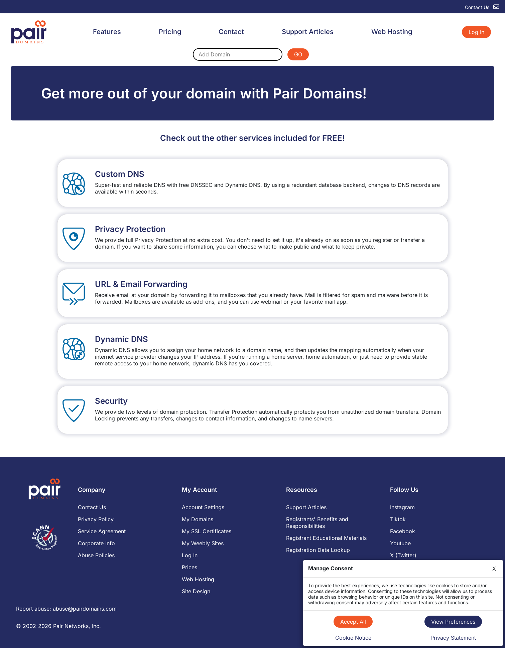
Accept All (353, 621)
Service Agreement (102, 531)
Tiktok (398, 519)
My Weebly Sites (203, 543)
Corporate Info (96, 543)
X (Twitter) (403, 555)
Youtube (400, 543)
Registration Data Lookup (318, 550)
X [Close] (494, 568)
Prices (189, 567)
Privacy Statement (453, 637)
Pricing (170, 32)
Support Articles (308, 32)
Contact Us (92, 507)
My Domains (197, 519)
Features (107, 32)
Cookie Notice (353, 637)
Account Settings (203, 507)
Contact (231, 32)
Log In (476, 32)
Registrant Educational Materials (326, 538)
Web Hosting (391, 32)
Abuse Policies (96, 555)
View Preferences (453, 621)
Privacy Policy (96, 519)
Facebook (402, 531)
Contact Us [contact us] (482, 7)
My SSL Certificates (206, 531)
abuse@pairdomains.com (85, 608)
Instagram (402, 507)
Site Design (196, 591)
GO (298, 54)
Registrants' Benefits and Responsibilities (317, 522)
